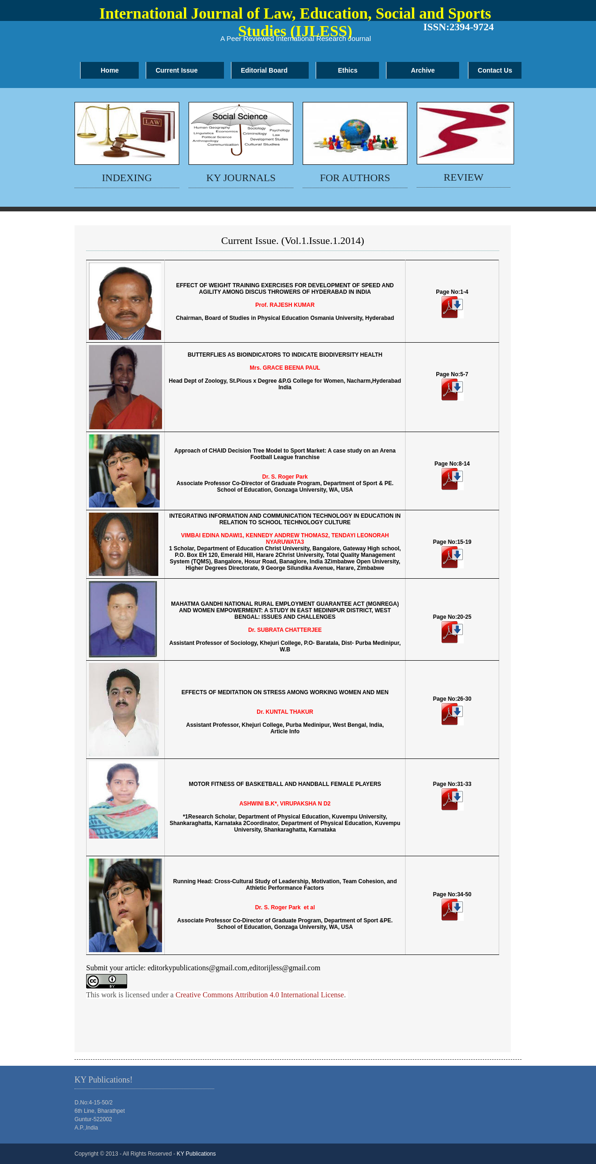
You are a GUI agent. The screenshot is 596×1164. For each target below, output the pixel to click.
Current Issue (176, 70)
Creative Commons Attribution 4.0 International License (260, 995)
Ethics (348, 70)
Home (110, 70)
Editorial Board (264, 70)
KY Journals (241, 177)
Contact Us (495, 70)
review (464, 177)
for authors (355, 177)
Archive (423, 70)
